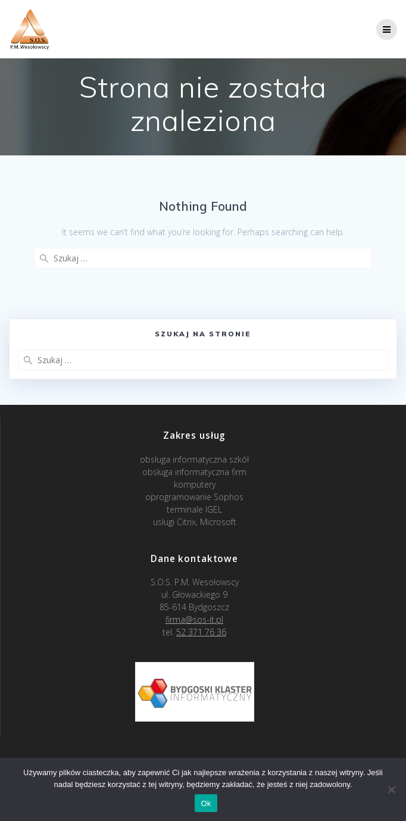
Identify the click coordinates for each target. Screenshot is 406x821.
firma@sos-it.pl (194, 619)
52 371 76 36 (201, 632)
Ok (206, 803)
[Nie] (391, 789)
